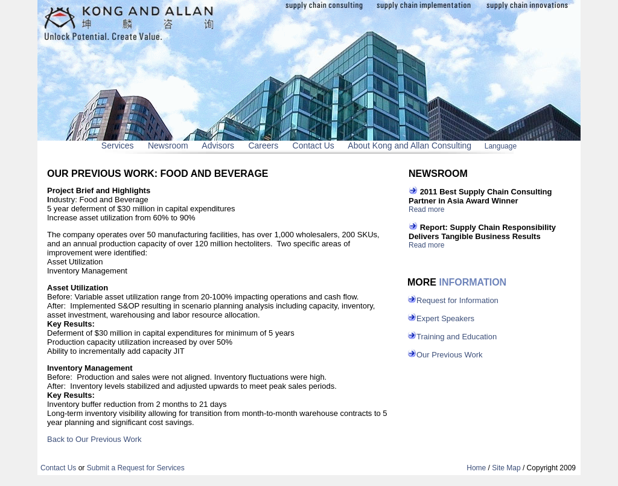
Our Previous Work (449, 354)
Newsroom (168, 145)
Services (117, 145)
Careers (263, 145)
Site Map (506, 468)
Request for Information (457, 300)
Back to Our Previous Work (94, 439)
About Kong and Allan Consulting (409, 145)
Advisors (218, 145)
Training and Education (456, 336)
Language (501, 146)
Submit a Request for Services (136, 468)
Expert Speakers (445, 318)
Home (476, 468)
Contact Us (313, 145)
